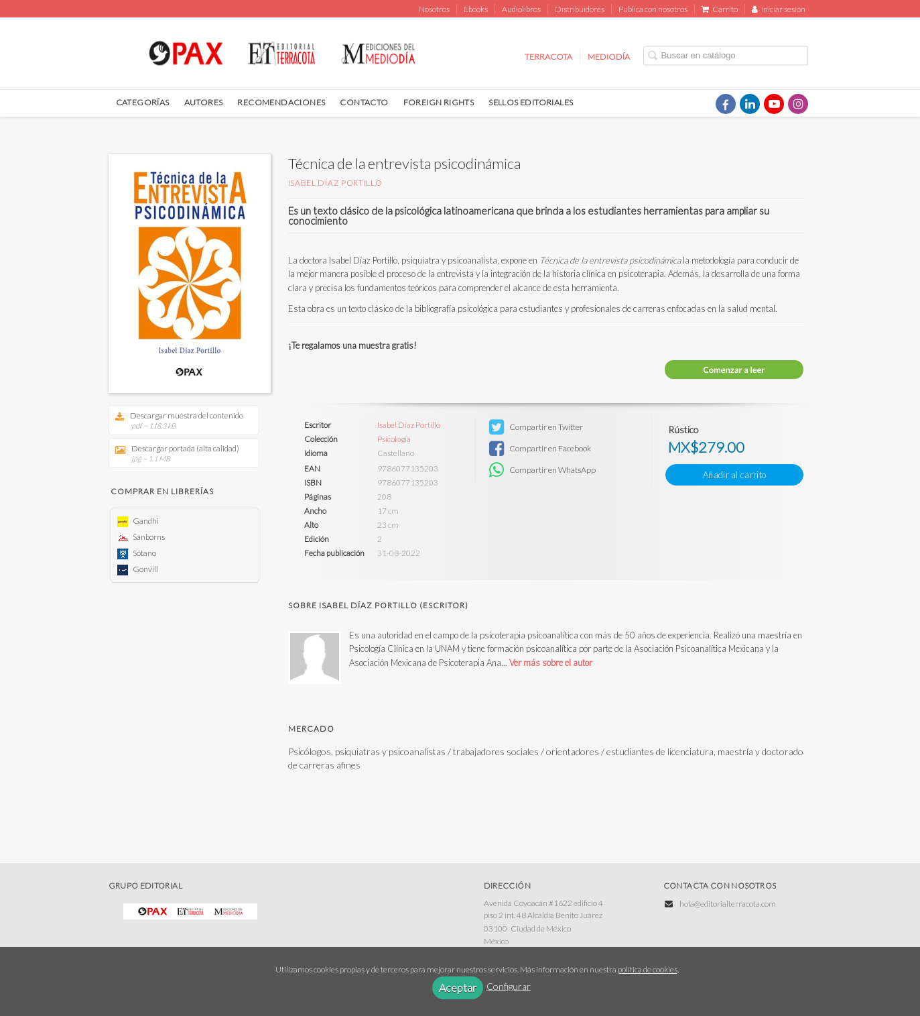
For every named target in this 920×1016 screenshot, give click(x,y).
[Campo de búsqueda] (725, 55)
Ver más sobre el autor (550, 662)
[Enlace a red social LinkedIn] (750, 104)
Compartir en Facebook (540, 448)
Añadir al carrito (734, 474)
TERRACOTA (548, 56)
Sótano (136, 553)
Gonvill (137, 569)
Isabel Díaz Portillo (335, 183)
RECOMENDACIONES (281, 102)
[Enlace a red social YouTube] (774, 104)
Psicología (394, 439)
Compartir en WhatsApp (542, 470)
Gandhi (138, 521)
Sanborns (141, 537)
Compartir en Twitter (536, 427)
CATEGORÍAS (143, 102)
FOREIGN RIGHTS (438, 102)
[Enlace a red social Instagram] (798, 104)
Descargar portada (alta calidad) (179, 453)
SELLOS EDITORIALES (530, 102)
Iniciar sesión (778, 9)
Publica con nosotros (652, 9)
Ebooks (476, 9)
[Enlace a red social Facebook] (726, 104)
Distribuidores (579, 9)
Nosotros (434, 9)
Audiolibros (521, 9)
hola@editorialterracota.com (727, 904)
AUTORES (203, 102)
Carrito (720, 9)
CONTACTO (364, 102)
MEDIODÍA (609, 56)
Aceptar (457, 987)
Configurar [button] (508, 986)
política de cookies (647, 969)
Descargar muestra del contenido (179, 420)
